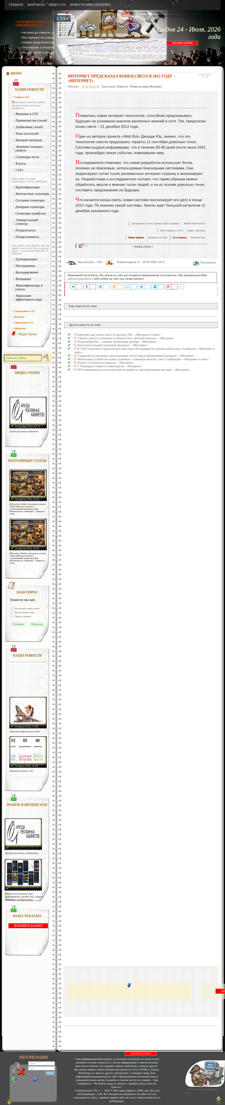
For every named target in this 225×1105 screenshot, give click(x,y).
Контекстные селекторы (32, 193)
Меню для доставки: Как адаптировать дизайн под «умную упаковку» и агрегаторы (24, 896)
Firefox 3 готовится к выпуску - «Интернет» (105, 362)
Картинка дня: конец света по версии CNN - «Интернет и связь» (119, 334)
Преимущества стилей (31, 120)
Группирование (26, 259)
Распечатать (208, 262)
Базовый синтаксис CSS (21, 771)
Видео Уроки (28, 334)
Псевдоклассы (25, 230)
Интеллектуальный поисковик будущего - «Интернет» (112, 345)
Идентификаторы (27, 187)
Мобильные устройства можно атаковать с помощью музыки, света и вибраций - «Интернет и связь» (143, 359)
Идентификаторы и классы (29, 287)
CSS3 (19, 170)
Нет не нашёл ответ (24, 612)
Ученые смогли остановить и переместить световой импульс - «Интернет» (125, 338)
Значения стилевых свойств (29, 148)
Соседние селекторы (30, 200)
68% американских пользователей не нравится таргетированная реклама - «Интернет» (133, 369)
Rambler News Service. (195, 223)
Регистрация (25, 1080)
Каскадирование (27, 272)
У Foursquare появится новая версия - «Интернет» (109, 366)
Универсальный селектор (26, 221)
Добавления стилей (29, 127)
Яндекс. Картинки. (196, 230)
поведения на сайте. (157, 237)
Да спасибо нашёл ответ (26, 608)
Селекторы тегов (27, 157)
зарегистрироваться (80, 278)
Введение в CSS (26, 114)
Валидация (23, 279)
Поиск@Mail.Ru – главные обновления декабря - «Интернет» (117, 341)
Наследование (25, 265)
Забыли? (43, 1080)
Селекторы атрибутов (30, 213)
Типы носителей (27, 133)
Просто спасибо (22, 616)
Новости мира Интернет (146, 86)
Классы (20, 163)
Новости (122, 86)
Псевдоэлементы (27, 237)
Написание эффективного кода (28, 297)
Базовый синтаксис (29, 140)
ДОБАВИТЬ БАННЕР (182, 43)
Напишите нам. (198, 237)
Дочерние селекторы (30, 207)
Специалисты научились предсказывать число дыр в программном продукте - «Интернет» (136, 355)
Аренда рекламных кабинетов (24, 431)
